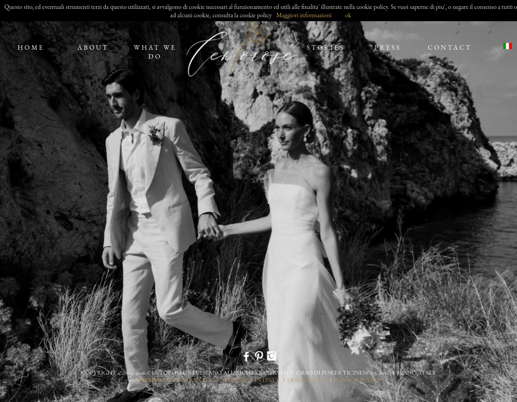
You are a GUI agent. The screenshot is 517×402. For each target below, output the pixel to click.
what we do (155, 52)
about (93, 47)
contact (450, 47)
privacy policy (357, 380)
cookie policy (306, 380)
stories (326, 47)
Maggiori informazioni (303, 15)
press (387, 47)
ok (348, 15)
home (30, 47)
